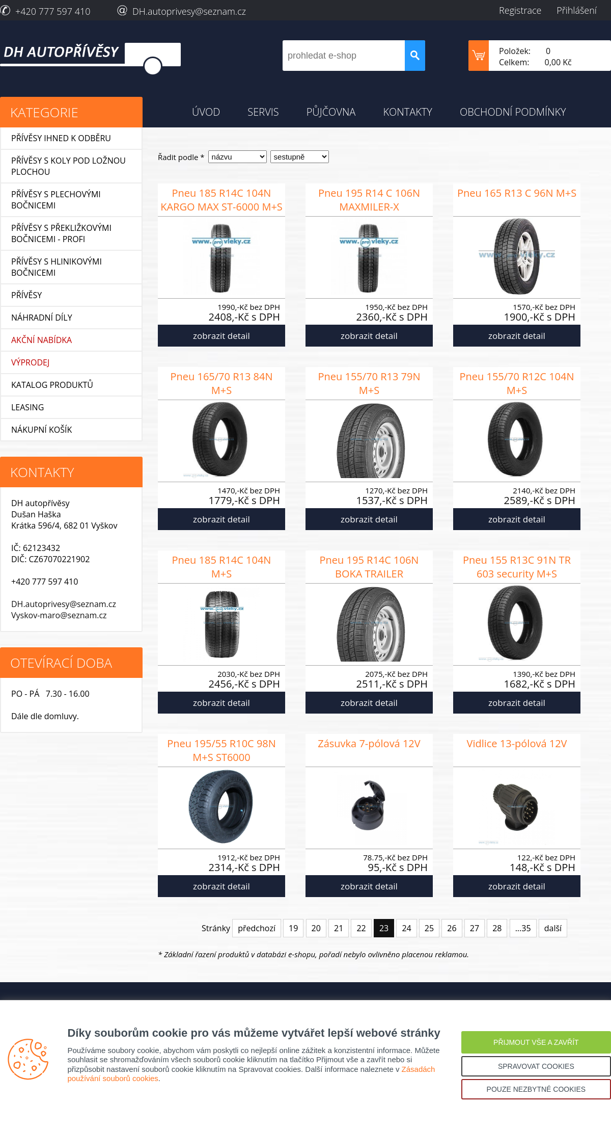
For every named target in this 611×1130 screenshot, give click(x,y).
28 (497, 928)
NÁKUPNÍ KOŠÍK (41, 429)
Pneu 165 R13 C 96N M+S (516, 193)
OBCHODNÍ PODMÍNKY (513, 112)
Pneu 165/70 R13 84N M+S (221, 383)
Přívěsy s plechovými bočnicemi (56, 200)
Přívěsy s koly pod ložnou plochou (68, 166)
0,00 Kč (558, 62)
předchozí (256, 928)
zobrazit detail (221, 335)
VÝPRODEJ (30, 362)
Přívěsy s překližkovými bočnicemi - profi (61, 233)
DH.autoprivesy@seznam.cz (189, 11)
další (553, 928)
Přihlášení (577, 10)
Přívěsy (26, 295)
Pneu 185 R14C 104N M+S (221, 567)
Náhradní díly (41, 317)
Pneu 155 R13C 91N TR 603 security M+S (517, 567)
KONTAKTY (407, 112)
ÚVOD (206, 112)
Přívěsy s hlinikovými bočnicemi (56, 267)
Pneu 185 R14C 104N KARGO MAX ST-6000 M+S (221, 200)
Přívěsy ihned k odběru (61, 138)
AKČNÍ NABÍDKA (41, 340)
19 (293, 928)
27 (474, 928)
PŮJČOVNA (331, 112)
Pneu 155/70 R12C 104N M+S (516, 383)
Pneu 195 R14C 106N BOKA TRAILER (369, 567)
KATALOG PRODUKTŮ (52, 384)
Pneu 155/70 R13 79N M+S (369, 383)
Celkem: (514, 62)
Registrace (520, 10)
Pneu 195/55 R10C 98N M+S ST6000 (221, 750)
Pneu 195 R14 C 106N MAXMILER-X (369, 200)
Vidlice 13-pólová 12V (516, 743)
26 (451, 928)
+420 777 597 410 (53, 11)
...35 (523, 928)
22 (361, 928)
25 (429, 928)
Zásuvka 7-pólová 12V (369, 743)
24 (406, 928)
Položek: (515, 51)
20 (316, 928)
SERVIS (263, 112)
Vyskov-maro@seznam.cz (59, 615)
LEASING (27, 407)
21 (338, 928)
